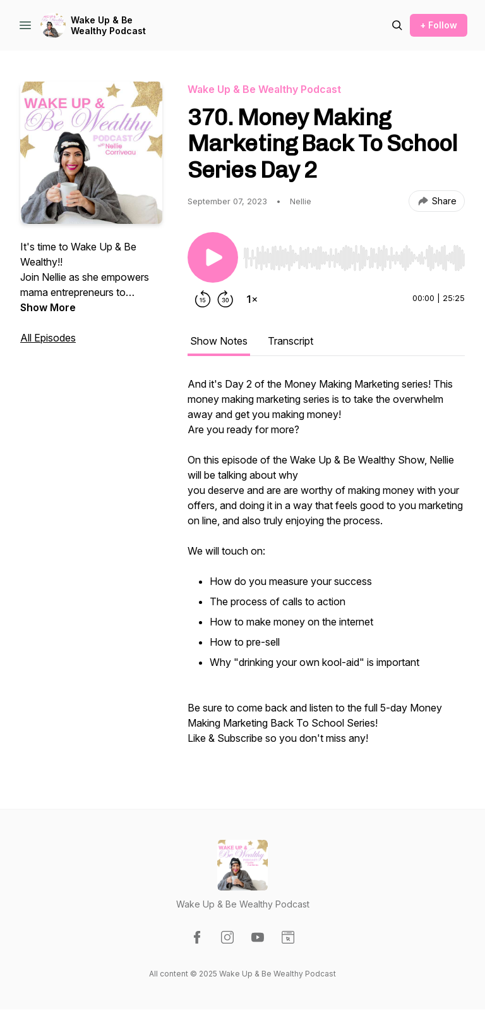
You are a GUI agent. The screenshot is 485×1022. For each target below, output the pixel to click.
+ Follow (438, 25)
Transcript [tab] (290, 341)
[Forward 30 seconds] (225, 299)
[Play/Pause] (213, 257)
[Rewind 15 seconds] (203, 299)
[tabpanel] (326, 567)
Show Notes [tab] (219, 341)
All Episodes (48, 337)
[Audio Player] (354, 254)
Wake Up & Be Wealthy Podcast (108, 26)
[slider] (354, 258)
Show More (48, 307)
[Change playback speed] (252, 299)
